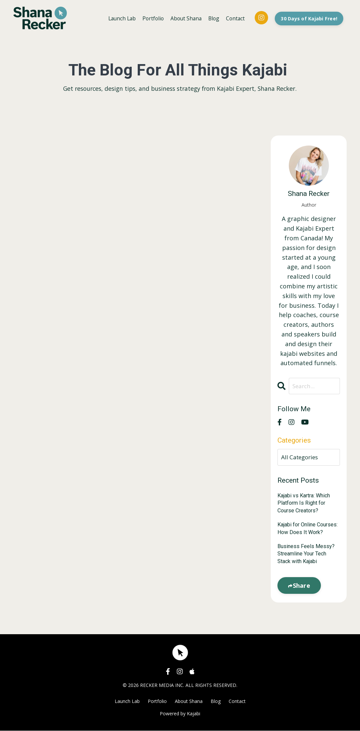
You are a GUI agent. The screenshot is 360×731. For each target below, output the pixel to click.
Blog (212, 18)
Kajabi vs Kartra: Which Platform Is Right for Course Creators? (303, 503)
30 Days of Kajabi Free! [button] (308, 18)
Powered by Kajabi (180, 714)
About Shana (183, 18)
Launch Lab (117, 18)
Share (301, 586)
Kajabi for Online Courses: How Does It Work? (307, 528)
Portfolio (149, 18)
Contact (234, 18)
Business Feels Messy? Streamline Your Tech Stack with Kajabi (306, 554)
